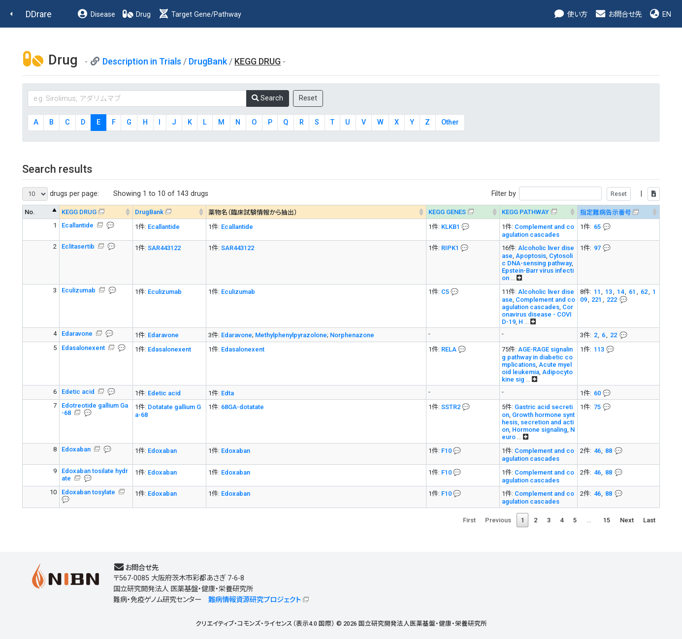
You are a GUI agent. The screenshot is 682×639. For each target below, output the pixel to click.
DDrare (39, 14)
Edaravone (78, 333)
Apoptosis (531, 255)
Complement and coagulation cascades (538, 230)
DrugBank (208, 61)
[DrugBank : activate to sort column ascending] (169, 212)
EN (660, 14)
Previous (498, 520)
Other (450, 122)
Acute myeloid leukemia (537, 368)
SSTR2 (450, 407)
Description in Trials (141, 61)
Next (627, 520)
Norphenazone (352, 335)
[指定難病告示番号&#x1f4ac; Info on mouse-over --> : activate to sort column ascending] (619, 212)
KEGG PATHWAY (525, 212)
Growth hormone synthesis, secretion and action (538, 422)
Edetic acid (79, 391)
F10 (446, 450)
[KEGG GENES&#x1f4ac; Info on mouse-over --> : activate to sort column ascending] (462, 212)
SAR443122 (164, 248)
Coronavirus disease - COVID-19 (537, 314)
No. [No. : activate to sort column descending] (30, 212)
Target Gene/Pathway (199, 14)
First (469, 520)
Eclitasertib (79, 246)
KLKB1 (450, 226)
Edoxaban (77, 449)
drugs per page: (60, 194)
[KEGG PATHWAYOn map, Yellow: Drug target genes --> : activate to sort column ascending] (538, 212)
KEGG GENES (447, 212)
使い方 (570, 14)
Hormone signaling (539, 429)
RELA (448, 349)
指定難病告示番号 (605, 212)
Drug (136, 14)
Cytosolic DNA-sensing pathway (537, 259)
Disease (96, 14)
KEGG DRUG (79, 212)
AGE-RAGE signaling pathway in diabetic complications (537, 357)
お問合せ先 (618, 14)
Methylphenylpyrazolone (291, 335)
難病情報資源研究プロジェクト (254, 600)
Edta (227, 393)
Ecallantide (78, 225)
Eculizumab (79, 290)
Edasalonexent (84, 347)
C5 (445, 291)
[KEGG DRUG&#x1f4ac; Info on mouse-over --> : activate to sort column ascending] (95, 212)
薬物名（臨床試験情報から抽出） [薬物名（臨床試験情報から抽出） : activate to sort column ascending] (252, 212)
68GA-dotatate (242, 407)
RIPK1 (450, 248)
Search (267, 98)
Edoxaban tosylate (89, 492)
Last (649, 520)
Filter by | (575, 194)
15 (606, 520)
